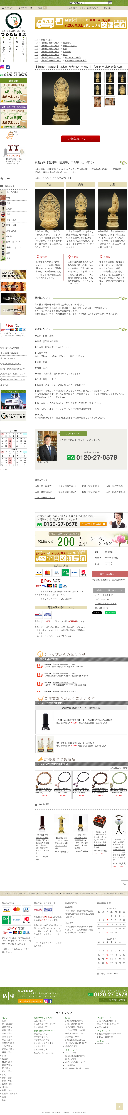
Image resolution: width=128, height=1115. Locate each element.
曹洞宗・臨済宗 (70, 46)
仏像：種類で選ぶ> (67, 486)
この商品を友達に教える (106, 603)
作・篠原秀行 (8, 1024)
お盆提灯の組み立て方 (75, 1040)
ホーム (7, 893)
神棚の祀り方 (71, 1046)
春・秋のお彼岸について (76, 1043)
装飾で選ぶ (7, 1036)
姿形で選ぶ (7, 1027)
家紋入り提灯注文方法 (43, 1053)
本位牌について (104, 1043)
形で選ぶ (6, 1068)
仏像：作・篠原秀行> (45, 486)
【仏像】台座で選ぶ (50, 51)
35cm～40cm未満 (73, 57)
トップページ (71, 1053)
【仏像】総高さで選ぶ (51, 57)
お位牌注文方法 (41, 1034)
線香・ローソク (10, 242)
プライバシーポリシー (50, 893)
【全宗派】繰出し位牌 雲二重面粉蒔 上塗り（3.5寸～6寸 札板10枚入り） (61, 843)
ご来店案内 (73, 8)
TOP (36, 40)
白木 (50, 40)
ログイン (24, 8)
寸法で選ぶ (7, 1046)
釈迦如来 (67, 43)
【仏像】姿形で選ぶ (50, 49)
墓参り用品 (8, 231)
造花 (5, 258)
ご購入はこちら (78, 138)
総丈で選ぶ (7, 1071)
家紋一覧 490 (72, 1036)
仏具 (5, 214)
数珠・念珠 (8, 225)
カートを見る (40, 8)
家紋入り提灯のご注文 (75, 1033)
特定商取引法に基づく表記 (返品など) (109, 580)
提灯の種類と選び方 (74, 1027)
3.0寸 (65, 54)
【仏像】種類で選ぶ (50, 43)
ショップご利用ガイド (90, 8)
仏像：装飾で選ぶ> (67, 492)
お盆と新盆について (74, 1021)
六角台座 (67, 51)
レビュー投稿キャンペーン (109, 1034)
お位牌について (23, 49)
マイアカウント (10, 8)
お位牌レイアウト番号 (43, 1043)
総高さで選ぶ (8, 1049)
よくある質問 (40, 1046)
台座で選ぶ (7, 1033)
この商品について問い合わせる (106, 590)
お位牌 (6, 208)
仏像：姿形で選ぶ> (115, 486)
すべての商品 (9, 192)
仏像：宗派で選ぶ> (91, 486)
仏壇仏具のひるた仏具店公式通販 (74, 1112)
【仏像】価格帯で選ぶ (51, 60)
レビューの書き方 (105, 1037)
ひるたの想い (10, 49)
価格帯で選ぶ (8, 1043)
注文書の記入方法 (42, 1040)
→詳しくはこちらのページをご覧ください (53, 599)
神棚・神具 (8, 220)
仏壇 (5, 203)
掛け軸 (6, 236)
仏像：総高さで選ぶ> (116, 492)
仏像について (17, 49)
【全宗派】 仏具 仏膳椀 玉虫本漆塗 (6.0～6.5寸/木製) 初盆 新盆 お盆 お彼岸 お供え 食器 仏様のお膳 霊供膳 (100, 839)
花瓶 (5, 253)
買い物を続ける (102, 608)
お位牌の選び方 (41, 1027)
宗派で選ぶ (7, 1040)
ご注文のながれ (41, 1037)
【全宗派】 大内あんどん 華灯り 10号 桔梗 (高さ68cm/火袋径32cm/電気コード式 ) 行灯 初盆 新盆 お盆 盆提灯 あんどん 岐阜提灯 (119, 849)
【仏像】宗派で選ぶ (50, 46)
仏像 (43, 40)
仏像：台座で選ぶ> (44, 492)
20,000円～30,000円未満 (76, 60)
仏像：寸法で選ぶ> (91, 492)
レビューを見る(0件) (104, 595)
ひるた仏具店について (3, 49)
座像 (65, 49)
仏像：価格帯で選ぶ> (45, 497)
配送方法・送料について (91, 893)
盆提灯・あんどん (11, 247)
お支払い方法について (70, 893)
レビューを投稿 (102, 599)
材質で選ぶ (7, 1052)
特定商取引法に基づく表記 (113, 893)
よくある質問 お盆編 (75, 1030)
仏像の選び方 (40, 1021)
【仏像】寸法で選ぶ (50, 54)
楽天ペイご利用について (108, 1024)
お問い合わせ (107, 8)
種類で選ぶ (7, 1030)
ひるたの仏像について (75, 1062)
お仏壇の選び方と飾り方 (44, 1024)
